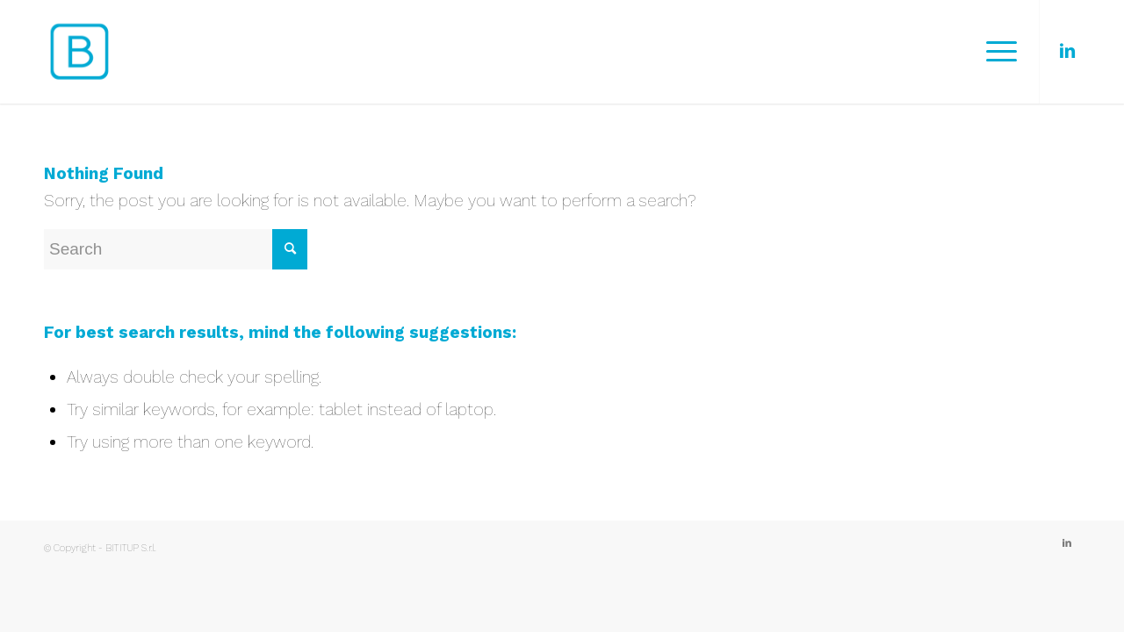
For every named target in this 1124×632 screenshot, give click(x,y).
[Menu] (996, 52)
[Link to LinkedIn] (1067, 51)
